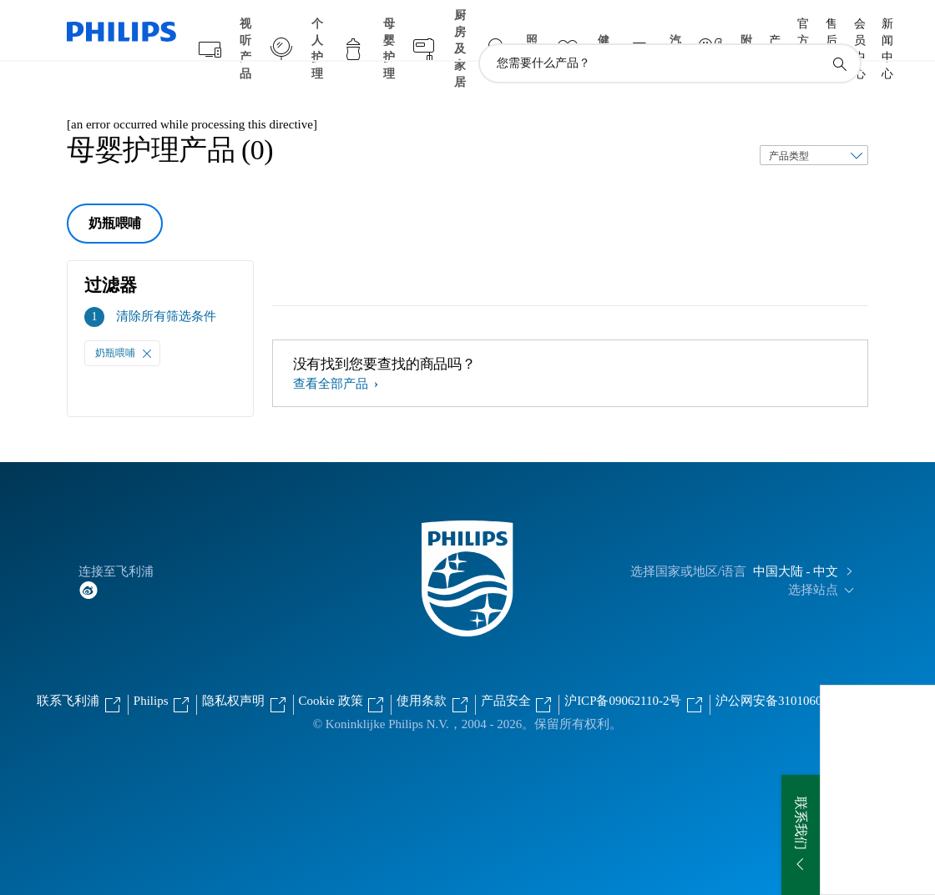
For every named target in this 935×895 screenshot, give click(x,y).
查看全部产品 (332, 351)
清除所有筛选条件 (166, 283)
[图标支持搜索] (839, 32)
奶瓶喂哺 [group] (114, 191)
